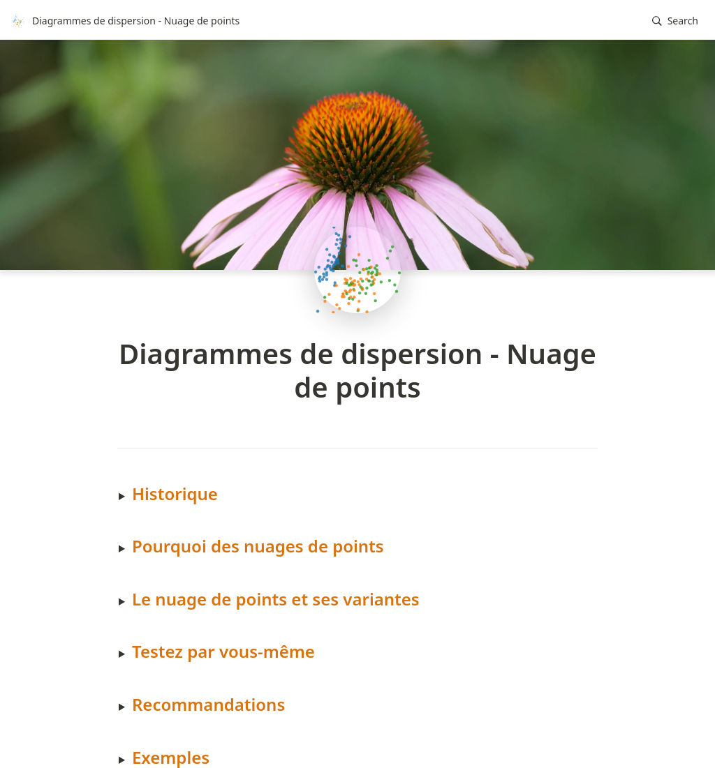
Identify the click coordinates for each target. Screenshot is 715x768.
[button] (675, 21)
